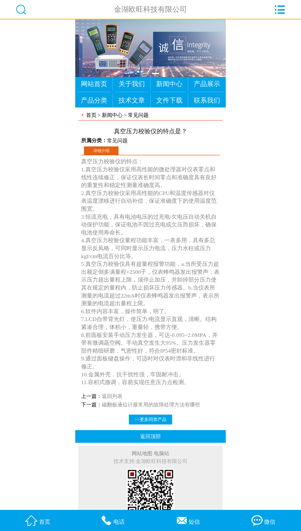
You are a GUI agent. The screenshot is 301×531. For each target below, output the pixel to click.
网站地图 (142, 453)
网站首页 (94, 84)
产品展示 (207, 84)
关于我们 (132, 84)
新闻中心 (169, 84)
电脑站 (161, 453)
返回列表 (112, 396)
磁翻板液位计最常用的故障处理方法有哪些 (151, 405)
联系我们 (207, 100)
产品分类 (94, 100)
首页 (91, 115)
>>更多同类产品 (150, 419)
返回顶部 (150, 436)
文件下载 (169, 100)
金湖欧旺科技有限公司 (150, 9)
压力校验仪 (111, 264)
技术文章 (132, 100)
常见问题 (138, 115)
